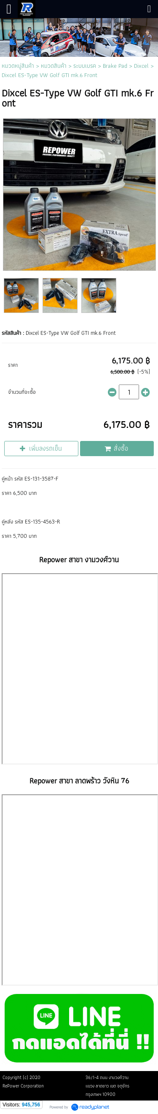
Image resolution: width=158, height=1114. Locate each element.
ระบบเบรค (84, 65)
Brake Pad (115, 65)
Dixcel (141, 65)
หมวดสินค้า (54, 65)
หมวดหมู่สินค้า (18, 65)
